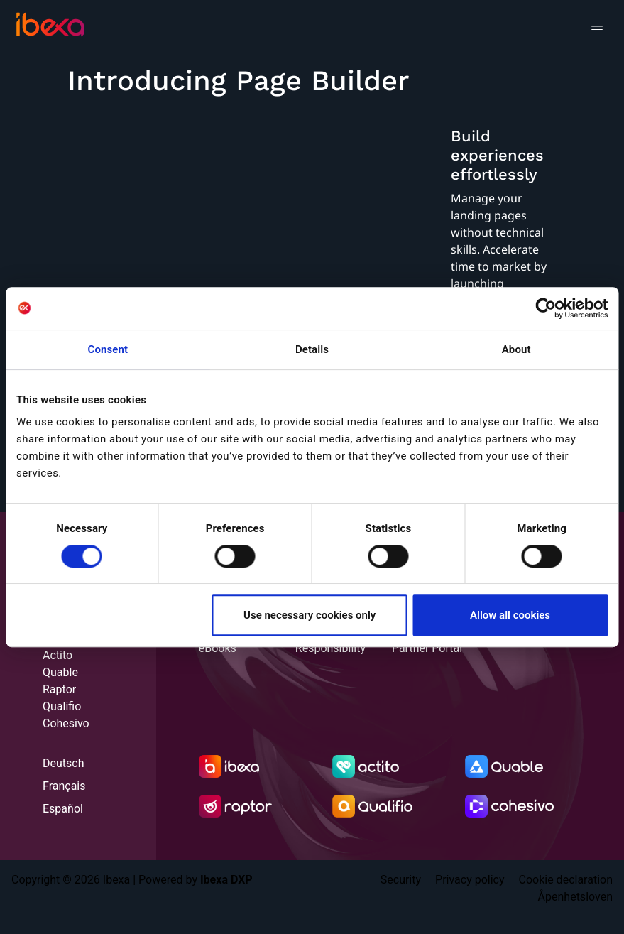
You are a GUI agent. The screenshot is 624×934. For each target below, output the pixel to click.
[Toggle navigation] (597, 28)
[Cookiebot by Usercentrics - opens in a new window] (545, 308)
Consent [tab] (108, 349)
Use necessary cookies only (309, 615)
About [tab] (516, 349)
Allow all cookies (510, 615)
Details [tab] (312, 349)
